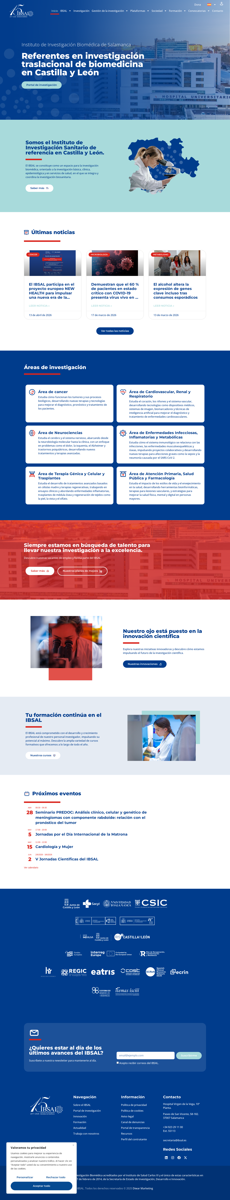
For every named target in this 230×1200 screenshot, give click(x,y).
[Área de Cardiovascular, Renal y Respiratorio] (123, 392)
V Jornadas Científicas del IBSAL (66, 859)
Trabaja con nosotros (86, 1133)
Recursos (126, 1133)
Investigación (81, 11)
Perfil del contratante (134, 1139)
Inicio (54, 11)
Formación (177, 11)
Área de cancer (53, 392)
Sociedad (159, 11)
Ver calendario (31, 867)
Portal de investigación (87, 1110)
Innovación (80, 1116)
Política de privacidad (134, 1105)
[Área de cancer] (32, 392)
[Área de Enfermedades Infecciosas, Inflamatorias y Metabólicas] (123, 433)
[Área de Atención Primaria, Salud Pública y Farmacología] (123, 474)
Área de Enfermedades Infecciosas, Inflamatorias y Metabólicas (163, 435)
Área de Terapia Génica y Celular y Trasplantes (71, 476)
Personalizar (25, 1177)
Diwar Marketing (143, 1188)
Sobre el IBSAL (82, 1105)
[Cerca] (73, 1145)
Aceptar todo (41, 1185)
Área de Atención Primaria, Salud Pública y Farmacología (161, 476)
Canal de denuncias (133, 1122)
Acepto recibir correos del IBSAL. (139, 1063)
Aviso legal (127, 1116)
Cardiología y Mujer (54, 846)
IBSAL (65, 11)
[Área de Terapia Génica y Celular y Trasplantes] (32, 474)
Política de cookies (132, 1110)
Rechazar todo (55, 1177)
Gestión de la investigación (110, 11)
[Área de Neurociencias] (32, 433)
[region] (41, 1168)
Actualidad (79, 1128)
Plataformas (139, 11)
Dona (197, 4)
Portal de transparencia (135, 1128)
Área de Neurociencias (60, 433)
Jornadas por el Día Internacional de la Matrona (81, 834)
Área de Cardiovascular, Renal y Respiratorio (160, 394)
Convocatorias (199, 11)
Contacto (217, 11)
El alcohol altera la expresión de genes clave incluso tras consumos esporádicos (175, 291)
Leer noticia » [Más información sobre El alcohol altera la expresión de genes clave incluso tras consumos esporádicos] (163, 305)
